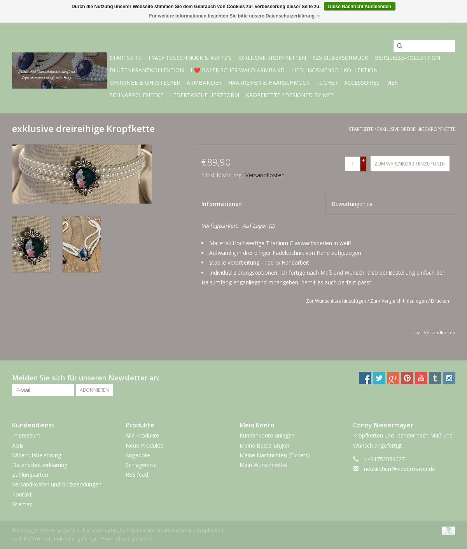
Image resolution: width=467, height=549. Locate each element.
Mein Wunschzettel (263, 465)
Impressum (26, 435)
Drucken (440, 301)
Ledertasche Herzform (204, 95)
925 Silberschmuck (340, 57)
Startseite (125, 57)
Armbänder (204, 82)
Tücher (327, 82)
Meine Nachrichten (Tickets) (275, 455)
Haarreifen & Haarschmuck (269, 82)
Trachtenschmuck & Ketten (189, 57)
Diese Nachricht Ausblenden (359, 6)
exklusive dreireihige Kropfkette (416, 129)
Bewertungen (352, 203)
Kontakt (22, 494)
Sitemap (22, 504)
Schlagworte (141, 465)
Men (392, 82)
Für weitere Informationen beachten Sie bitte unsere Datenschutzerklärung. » (234, 16)
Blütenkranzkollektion (147, 70)
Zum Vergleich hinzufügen (399, 301)
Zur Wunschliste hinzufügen (336, 301)
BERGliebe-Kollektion (407, 57)
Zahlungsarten (30, 474)
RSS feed (137, 474)
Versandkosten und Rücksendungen (56, 484)
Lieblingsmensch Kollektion (334, 70)
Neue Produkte (145, 445)
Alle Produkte (142, 435)
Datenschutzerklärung (39, 465)
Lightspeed (140, 538)
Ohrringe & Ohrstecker (145, 82)
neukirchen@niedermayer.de (399, 468)
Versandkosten (265, 175)
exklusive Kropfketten (272, 57)
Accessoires (362, 82)
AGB (17, 445)
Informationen (221, 203)
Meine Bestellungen (264, 445)
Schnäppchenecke (136, 95)
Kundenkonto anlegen (267, 435)
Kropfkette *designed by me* (290, 95)
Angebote (138, 455)
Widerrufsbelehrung (36, 455)
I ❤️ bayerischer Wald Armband (238, 70)
